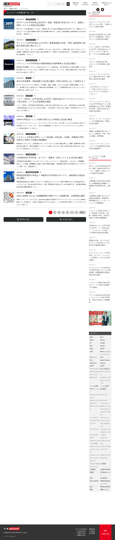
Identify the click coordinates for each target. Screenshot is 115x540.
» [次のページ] (76, 212)
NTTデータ (30, 19)
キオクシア (93, 377)
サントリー (30, 40)
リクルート (30, 134)
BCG (101, 337)
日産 (91, 478)
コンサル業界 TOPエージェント (95, 389)
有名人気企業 (94, 481)
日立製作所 (30, 154)
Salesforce (93, 363)
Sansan (102, 363)
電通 (91, 489)
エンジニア (24, 8)
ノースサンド (94, 417)
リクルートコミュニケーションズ (95, 449)
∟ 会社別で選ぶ (81, 531)
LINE (91, 351)
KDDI (91, 348)
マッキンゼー (94, 435)
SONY (29, 95)
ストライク (103, 400)
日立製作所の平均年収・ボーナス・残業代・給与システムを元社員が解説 (50, 158)
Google (102, 343)
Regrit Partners (105, 360)
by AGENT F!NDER (8, 6)
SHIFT (92, 366)
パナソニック (31, 60)
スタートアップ (95, 400)
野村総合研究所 (32, 172)
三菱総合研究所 (105, 469)
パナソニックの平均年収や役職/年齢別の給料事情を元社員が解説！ (47, 63)
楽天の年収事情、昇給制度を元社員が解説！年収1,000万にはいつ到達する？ (51, 81)
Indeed (102, 346)
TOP (5, 8)
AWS (28, 192)
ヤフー (92, 438)
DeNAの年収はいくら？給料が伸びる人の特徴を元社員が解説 (44, 119)
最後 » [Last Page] (82, 212)
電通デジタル (104, 489)
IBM (91, 346)
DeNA (29, 116)
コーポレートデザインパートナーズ (105, 380)
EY (91, 343)
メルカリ (103, 435)
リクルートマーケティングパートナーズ (95, 458)
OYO (101, 357)
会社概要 (92, 533)
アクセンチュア (95, 369)
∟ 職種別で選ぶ (81, 535)
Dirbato (102, 340)
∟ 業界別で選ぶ (81, 533)
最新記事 (92, 529)
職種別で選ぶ (13, 8)
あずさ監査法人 (105, 369)
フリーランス (94, 429)
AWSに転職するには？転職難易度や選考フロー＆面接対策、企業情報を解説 (51, 196)
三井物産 (103, 463)
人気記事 (92, 531)
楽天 (28, 78)
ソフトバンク (104, 403)
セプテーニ (93, 403)
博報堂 (92, 472)
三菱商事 (92, 469)
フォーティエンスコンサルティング (105, 423)
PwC (91, 360)
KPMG (102, 348)
